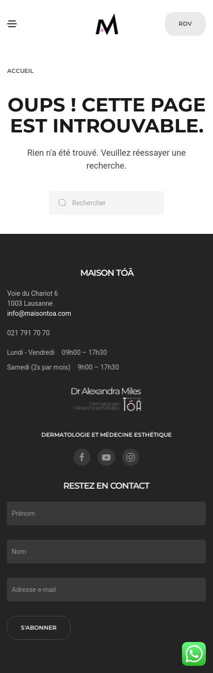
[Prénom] (105, 513)
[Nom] (105, 551)
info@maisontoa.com (39, 313)
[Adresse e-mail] (105, 590)
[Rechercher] (106, 203)
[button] (12, 24)
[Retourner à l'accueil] (107, 24)
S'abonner (38, 627)
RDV (185, 23)
